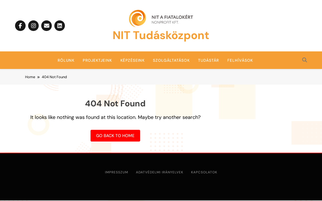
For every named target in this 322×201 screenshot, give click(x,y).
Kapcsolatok (204, 172)
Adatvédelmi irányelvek (159, 172)
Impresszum (116, 172)
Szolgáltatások (171, 60)
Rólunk (66, 60)
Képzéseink (132, 60)
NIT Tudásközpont (161, 35)
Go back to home (115, 135)
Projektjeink (97, 60)
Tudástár (208, 60)
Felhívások (240, 60)
